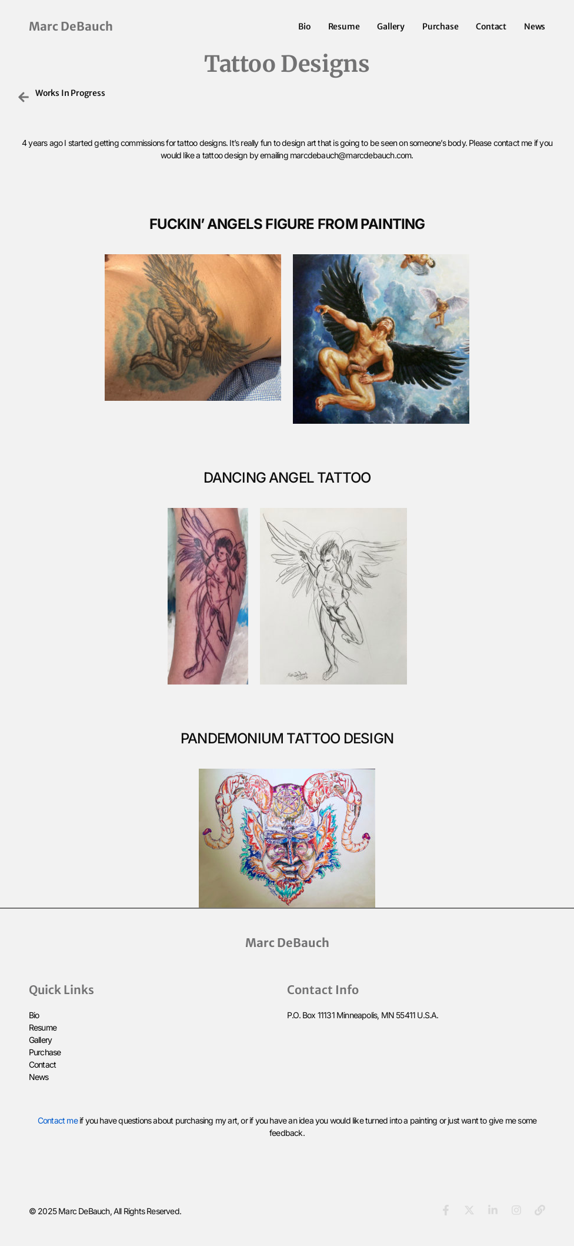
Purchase (440, 26)
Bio (304, 26)
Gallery (391, 26)
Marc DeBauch (71, 26)
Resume (344, 26)
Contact (491, 26)
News (534, 26)
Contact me (58, 1120)
